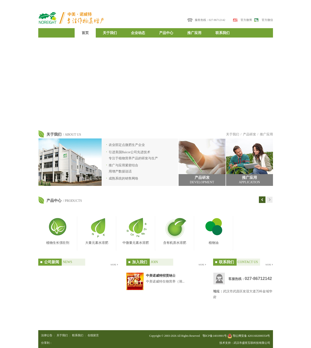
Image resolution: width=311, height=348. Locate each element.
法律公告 (46, 335)
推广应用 (194, 33)
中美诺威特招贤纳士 (161, 275)
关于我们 (110, 33)
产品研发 (249, 134)
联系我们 (222, 33)
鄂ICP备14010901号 (215, 335)
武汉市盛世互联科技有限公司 (252, 342)
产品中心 (166, 33)
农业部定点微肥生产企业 (127, 145)
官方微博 (246, 20)
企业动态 (138, 33)
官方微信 (267, 20)
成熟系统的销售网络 (123, 178)
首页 (85, 33)
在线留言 (93, 335)
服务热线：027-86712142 (210, 20)
